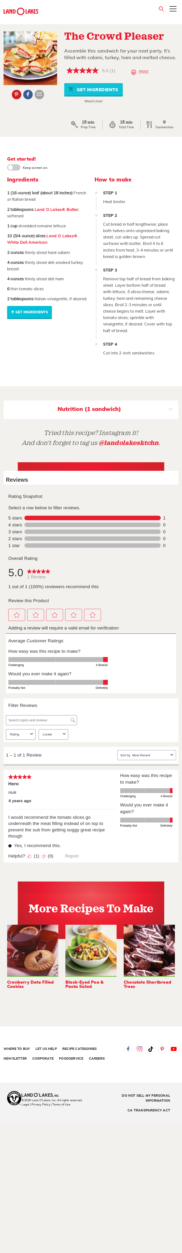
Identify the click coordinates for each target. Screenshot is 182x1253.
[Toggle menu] (173, 13)
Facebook (128, 1049)
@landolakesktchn (129, 443)
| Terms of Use (60, 1104)
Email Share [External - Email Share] (39, 94)
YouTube (173, 1049)
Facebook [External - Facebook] (28, 94)
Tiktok (151, 1049)
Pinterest (162, 1049)
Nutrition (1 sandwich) (115, 409)
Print (140, 72)
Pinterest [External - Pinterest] (16, 94)
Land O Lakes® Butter (57, 210)
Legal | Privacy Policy (36, 1104)
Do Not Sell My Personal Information (146, 1098)
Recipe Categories (79, 1049)
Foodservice (71, 1058)
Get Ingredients (93, 89)
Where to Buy (17, 1049)
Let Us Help (46, 1049)
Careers (97, 1058)
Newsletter (15, 1058)
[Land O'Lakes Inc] (42, 1095)
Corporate (43, 1058)
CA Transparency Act (148, 1110)
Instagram (139, 1049)
